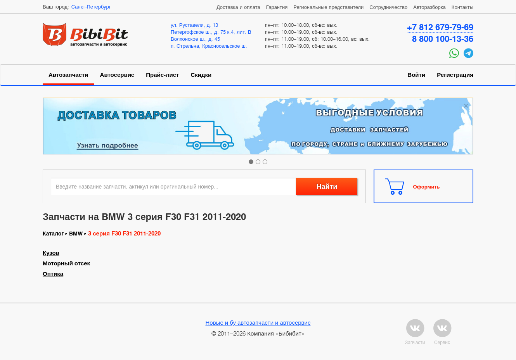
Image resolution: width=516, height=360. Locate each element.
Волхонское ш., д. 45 (195, 39)
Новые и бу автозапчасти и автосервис (258, 322)
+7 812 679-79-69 (440, 27)
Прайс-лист (162, 74)
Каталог (53, 233)
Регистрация (455, 74)
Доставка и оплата (238, 7)
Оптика (53, 273)
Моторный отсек (66, 263)
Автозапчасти (68, 74)
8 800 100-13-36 (442, 39)
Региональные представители (328, 7)
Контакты (462, 7)
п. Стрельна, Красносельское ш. (209, 46)
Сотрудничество (388, 7)
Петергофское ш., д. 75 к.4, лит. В (211, 32)
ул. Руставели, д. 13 (194, 25)
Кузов (51, 252)
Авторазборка (429, 7)
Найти (326, 186)
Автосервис (117, 74)
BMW (76, 233)
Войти (416, 74)
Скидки (201, 74)
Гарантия (276, 7)
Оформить (426, 186)
